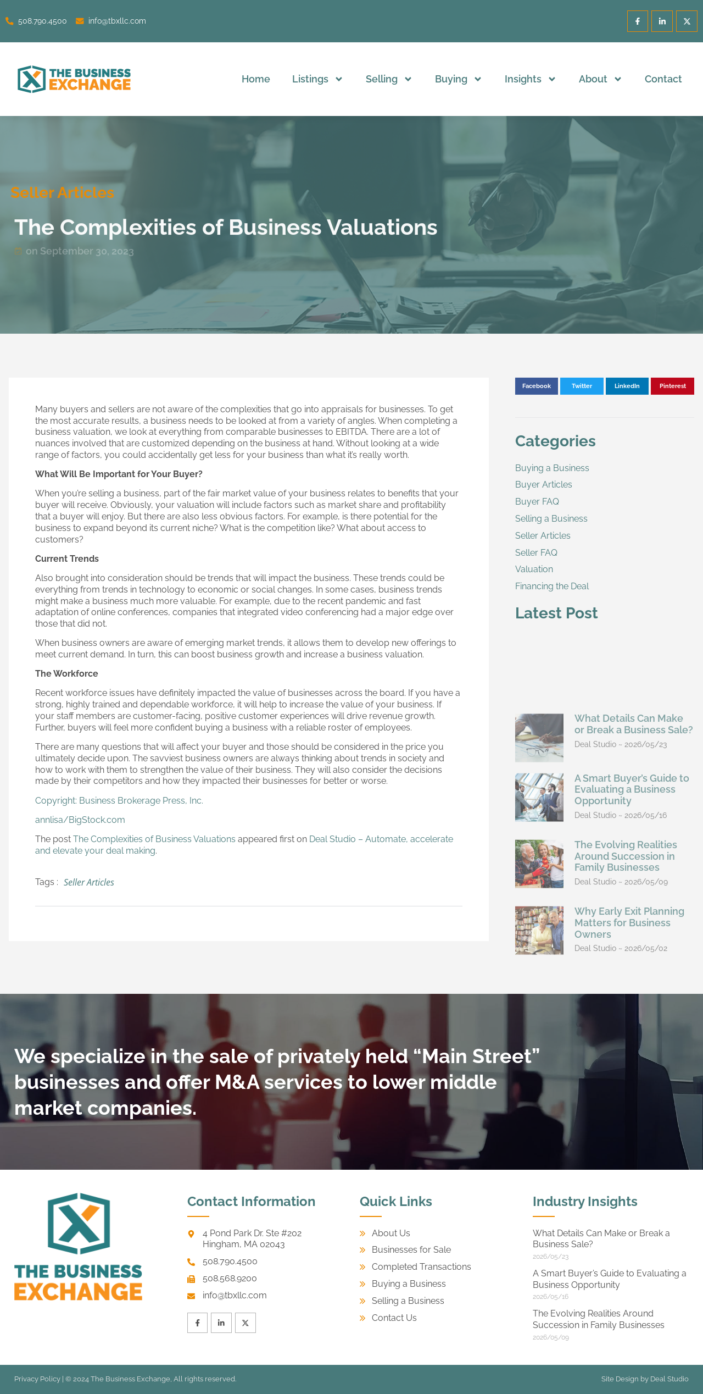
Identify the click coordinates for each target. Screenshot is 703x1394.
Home (256, 79)
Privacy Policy (37, 1379)
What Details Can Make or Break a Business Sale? (633, 877)
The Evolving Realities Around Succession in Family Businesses (625, 1009)
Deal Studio (669, 1379)
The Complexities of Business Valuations (154, 839)
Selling (389, 79)
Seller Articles (89, 882)
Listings (318, 79)
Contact (663, 79)
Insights (531, 79)
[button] (537, 386)
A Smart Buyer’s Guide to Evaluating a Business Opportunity (631, 942)
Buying (459, 79)
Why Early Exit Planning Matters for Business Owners (629, 1076)
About (601, 79)
